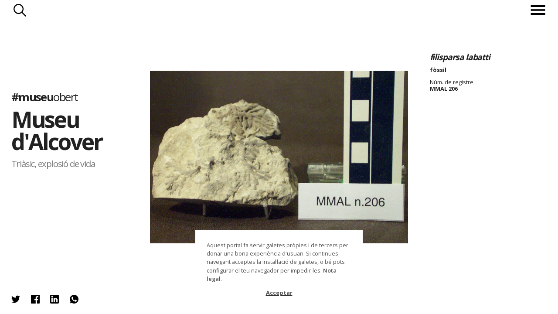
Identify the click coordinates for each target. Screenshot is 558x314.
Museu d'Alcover (56, 130)
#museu (44, 97)
